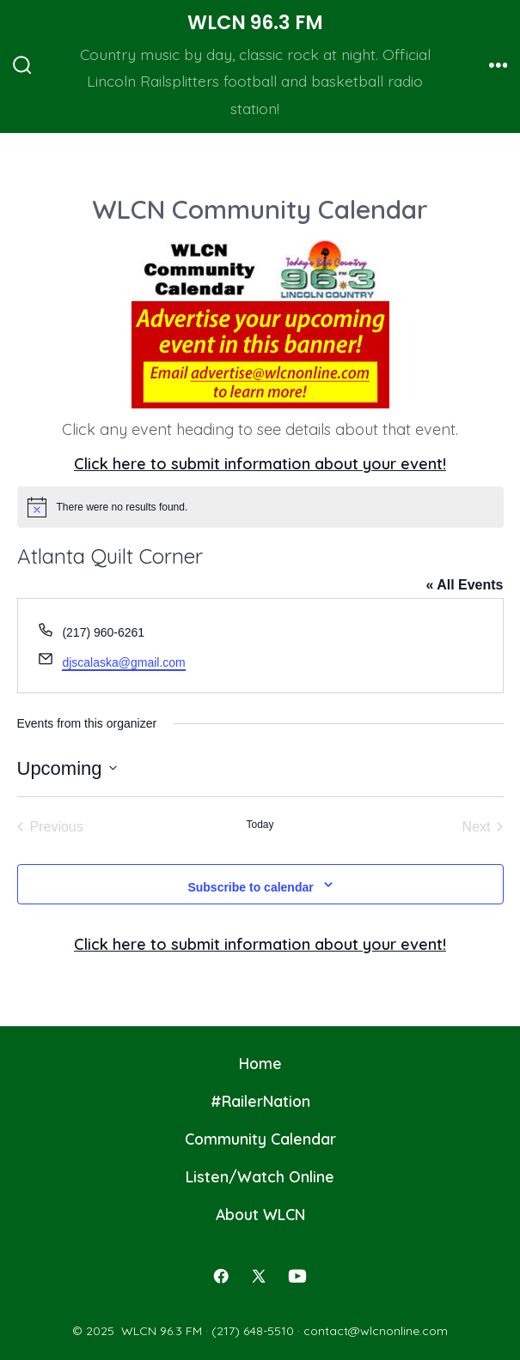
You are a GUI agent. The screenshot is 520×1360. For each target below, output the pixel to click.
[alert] (260, 507)
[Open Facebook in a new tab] (221, 1275)
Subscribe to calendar (250, 887)
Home (260, 1063)
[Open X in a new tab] (259, 1275)
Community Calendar (260, 1138)
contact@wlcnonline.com (375, 1331)
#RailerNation (260, 1100)
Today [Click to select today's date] (259, 825)
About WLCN (260, 1214)
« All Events (464, 584)
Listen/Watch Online (260, 1176)
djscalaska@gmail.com (123, 662)
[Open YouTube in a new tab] (297, 1275)
